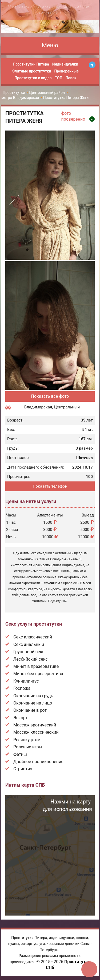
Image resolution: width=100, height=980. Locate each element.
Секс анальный (28, 644)
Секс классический (32, 637)
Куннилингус (26, 681)
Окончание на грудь (33, 695)
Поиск (71, 78)
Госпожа (21, 688)
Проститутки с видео (32, 78)
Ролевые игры (27, 746)
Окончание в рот (30, 710)
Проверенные (66, 71)
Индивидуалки (65, 64)
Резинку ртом (27, 739)
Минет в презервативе (36, 666)
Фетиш (20, 754)
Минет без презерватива (38, 673)
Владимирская (38, 407)
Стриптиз (22, 768)
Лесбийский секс (30, 659)
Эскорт (20, 717)
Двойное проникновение (38, 761)
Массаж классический (36, 732)
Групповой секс (29, 651)
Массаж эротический (34, 725)
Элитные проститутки (31, 71)
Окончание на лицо (32, 703)
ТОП (58, 78)
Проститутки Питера (31, 64)
